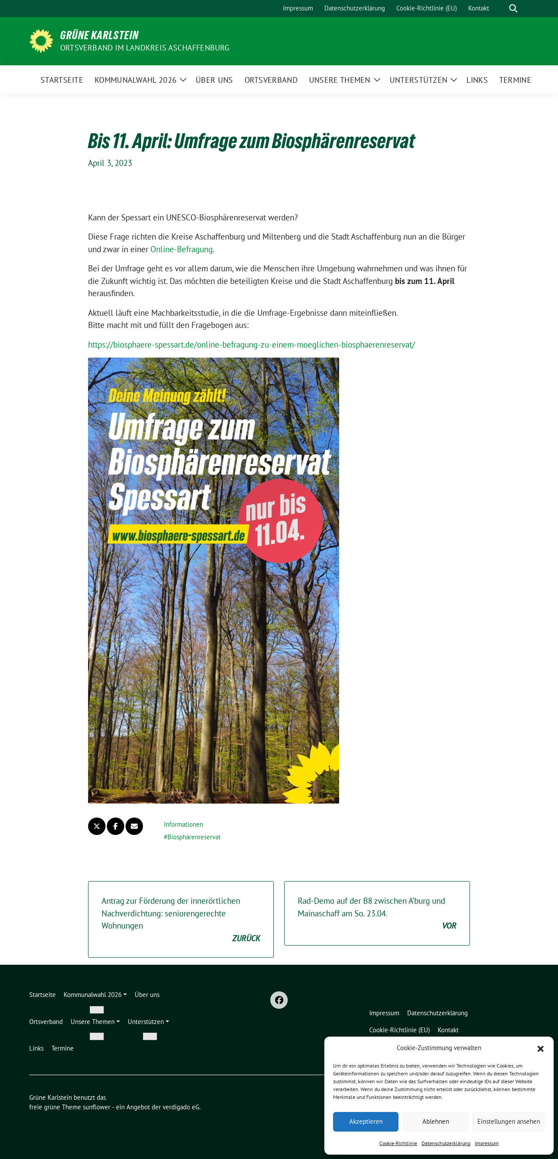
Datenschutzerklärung (446, 1143)
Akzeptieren (366, 1121)
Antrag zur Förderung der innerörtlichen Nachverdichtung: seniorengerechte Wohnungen (181, 919)
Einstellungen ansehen (508, 1121)
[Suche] (501, 8)
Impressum (487, 1143)
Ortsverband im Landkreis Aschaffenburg (145, 48)
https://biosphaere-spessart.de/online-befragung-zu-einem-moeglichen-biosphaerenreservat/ (251, 344)
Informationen (183, 824)
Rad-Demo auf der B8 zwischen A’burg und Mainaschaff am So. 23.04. (377, 913)
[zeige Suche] (513, 8)
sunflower (96, 1107)
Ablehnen (435, 1121)
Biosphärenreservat (194, 837)
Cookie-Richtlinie (398, 1143)
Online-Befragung (181, 249)
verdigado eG (181, 1107)
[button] (540, 1048)
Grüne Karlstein (99, 35)
